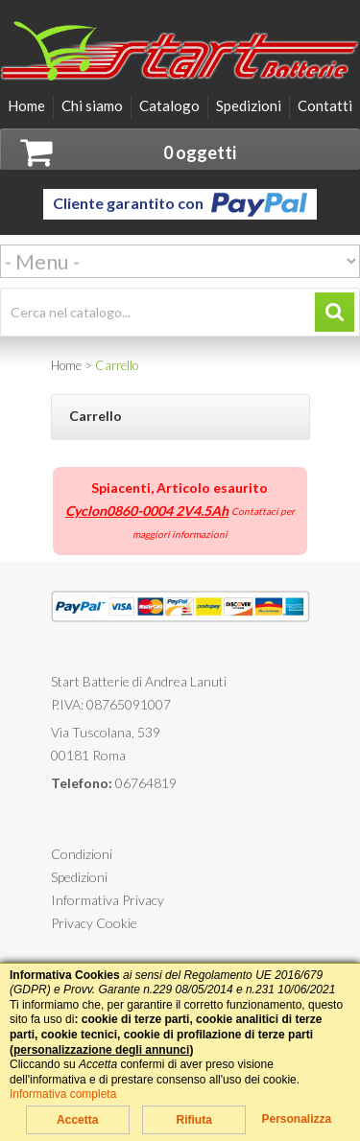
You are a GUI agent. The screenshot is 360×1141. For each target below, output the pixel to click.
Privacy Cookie (94, 923)
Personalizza (296, 1119)
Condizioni (81, 854)
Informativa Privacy (107, 900)
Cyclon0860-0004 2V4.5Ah (146, 510)
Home (26, 105)
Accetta (77, 1120)
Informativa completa (63, 1094)
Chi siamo (92, 105)
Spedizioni (248, 105)
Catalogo (169, 105)
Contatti (325, 105)
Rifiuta (193, 1120)
